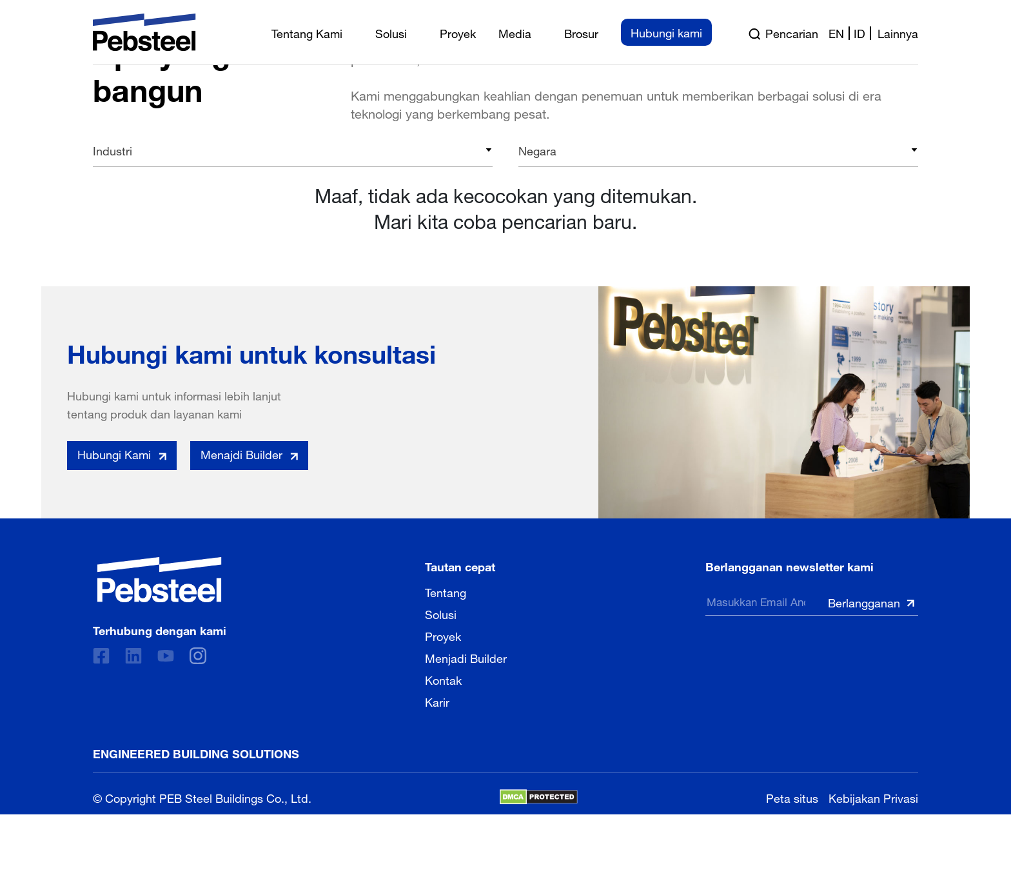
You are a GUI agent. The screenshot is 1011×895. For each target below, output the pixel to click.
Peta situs (792, 796)
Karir (437, 701)
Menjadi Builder (466, 657)
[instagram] (198, 655)
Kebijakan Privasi (873, 796)
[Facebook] (101, 656)
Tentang (445, 591)
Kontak (443, 679)
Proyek (443, 635)
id (859, 32)
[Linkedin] (133, 656)
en (836, 32)
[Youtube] (165, 656)
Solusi (440, 613)
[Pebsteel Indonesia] (159, 579)
